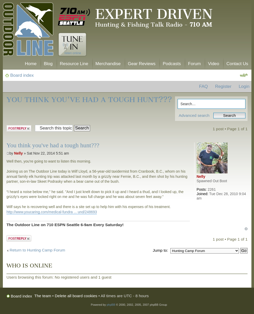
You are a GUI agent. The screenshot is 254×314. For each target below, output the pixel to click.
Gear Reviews (142, 63)
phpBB (111, 304)
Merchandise (108, 63)
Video (213, 63)
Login (244, 86)
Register (223, 86)
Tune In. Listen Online (72, 44)
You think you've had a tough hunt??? (89, 99)
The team (42, 296)
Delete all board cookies (76, 296)
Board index (22, 75)
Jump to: (160, 250)
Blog (48, 63)
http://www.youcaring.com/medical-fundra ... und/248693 (51, 212)
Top (246, 228)
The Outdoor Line (28, 30)
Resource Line (74, 63)
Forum (194, 63)
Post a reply (18, 128)
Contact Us (237, 63)
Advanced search (194, 115)
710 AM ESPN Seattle (74, 17)
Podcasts (172, 63)
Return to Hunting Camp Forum (37, 250)
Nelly (18, 153)
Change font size (244, 75)
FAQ (203, 86)
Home (31, 63)
